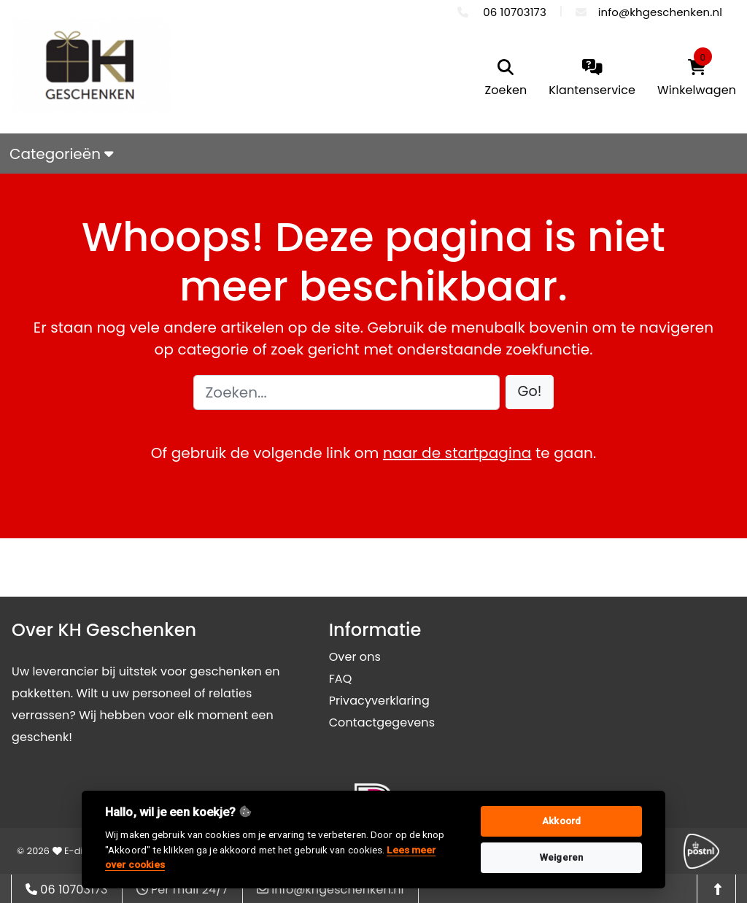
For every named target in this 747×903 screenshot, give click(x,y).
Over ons (355, 656)
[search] (506, 79)
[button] (530, 392)
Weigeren (561, 857)
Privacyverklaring (379, 700)
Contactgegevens (382, 722)
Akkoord (561, 820)
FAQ (340, 678)
